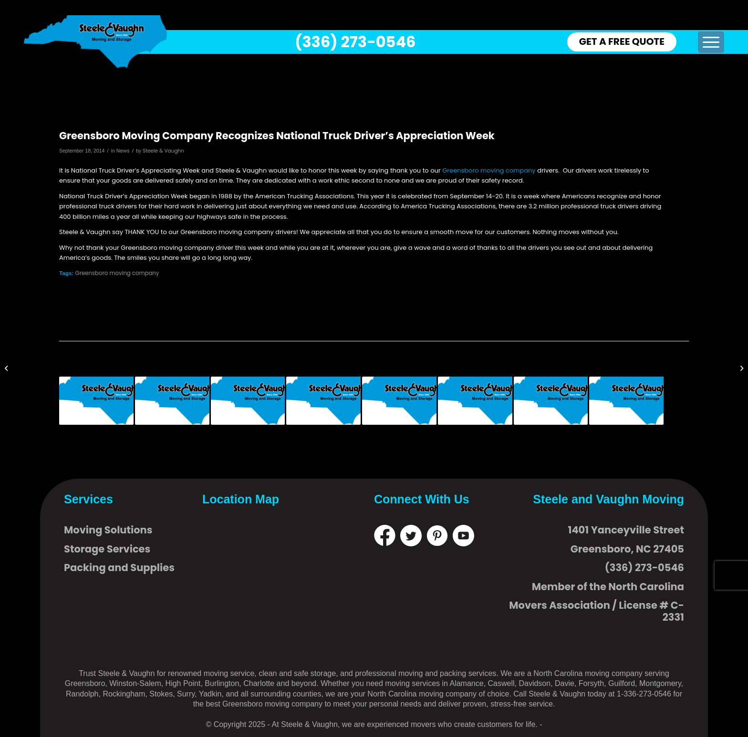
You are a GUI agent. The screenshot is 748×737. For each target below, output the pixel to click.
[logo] (95, 41)
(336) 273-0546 (355, 41)
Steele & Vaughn (163, 150)
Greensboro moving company (489, 170)
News (123, 150)
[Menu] (711, 42)
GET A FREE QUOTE (622, 41)
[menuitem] (711, 42)
